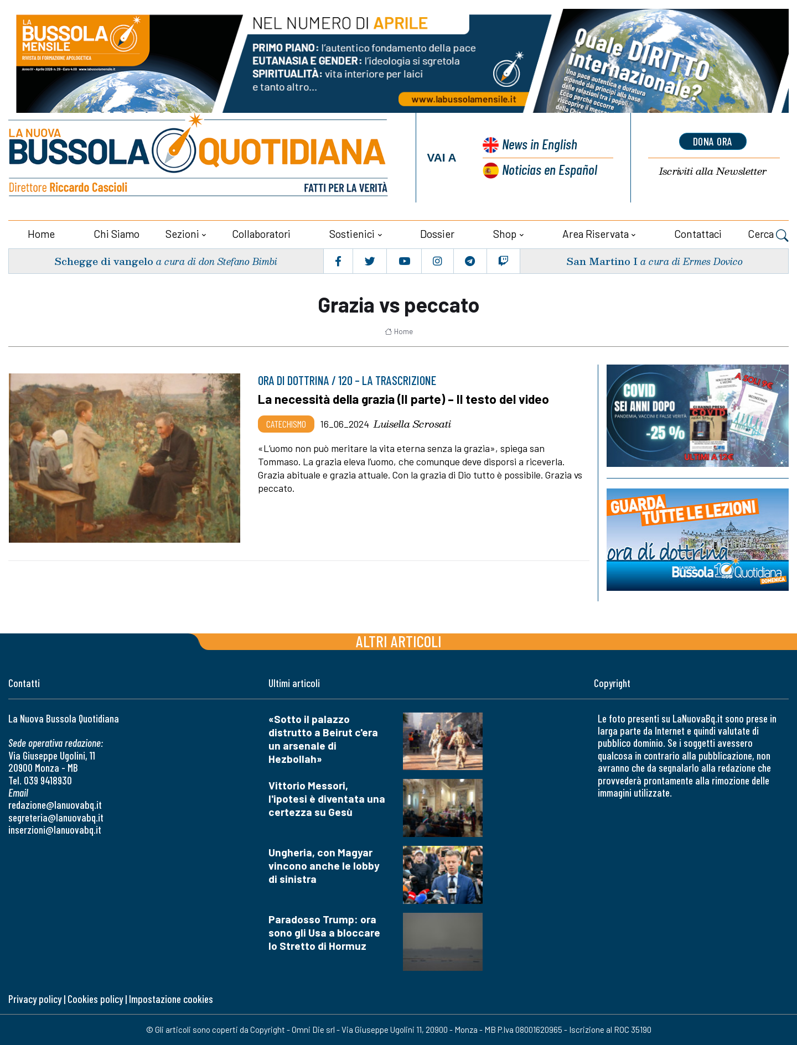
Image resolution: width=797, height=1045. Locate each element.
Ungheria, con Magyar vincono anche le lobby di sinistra (324, 865)
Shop (504, 233)
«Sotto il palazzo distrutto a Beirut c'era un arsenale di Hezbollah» (323, 739)
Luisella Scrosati (412, 424)
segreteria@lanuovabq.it (55, 817)
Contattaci (698, 233)
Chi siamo (116, 233)
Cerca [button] (768, 235)
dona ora (713, 141)
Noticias (549, 169)
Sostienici (352, 233)
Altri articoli (399, 641)
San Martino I (602, 261)
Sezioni (182, 233)
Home (41, 233)
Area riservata (595, 233)
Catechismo (286, 424)
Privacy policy (34, 998)
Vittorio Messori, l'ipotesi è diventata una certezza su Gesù (326, 798)
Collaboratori (261, 233)
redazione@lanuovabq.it (55, 804)
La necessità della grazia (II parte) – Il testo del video (403, 399)
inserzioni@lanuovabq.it (54, 829)
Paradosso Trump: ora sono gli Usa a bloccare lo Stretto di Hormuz (324, 932)
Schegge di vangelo (103, 261)
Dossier (437, 233)
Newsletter (713, 171)
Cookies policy (95, 998)
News (539, 143)
